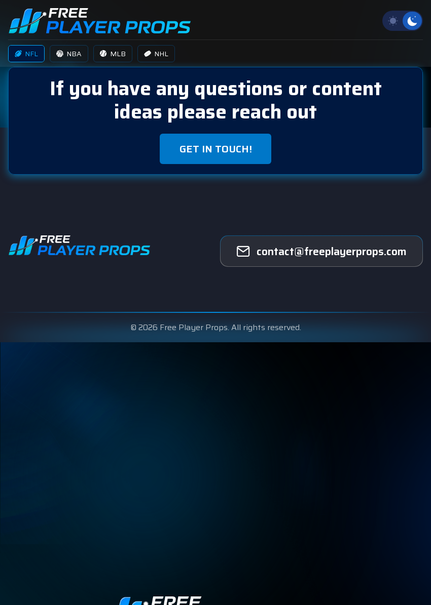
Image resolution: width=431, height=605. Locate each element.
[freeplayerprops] (321, 251)
